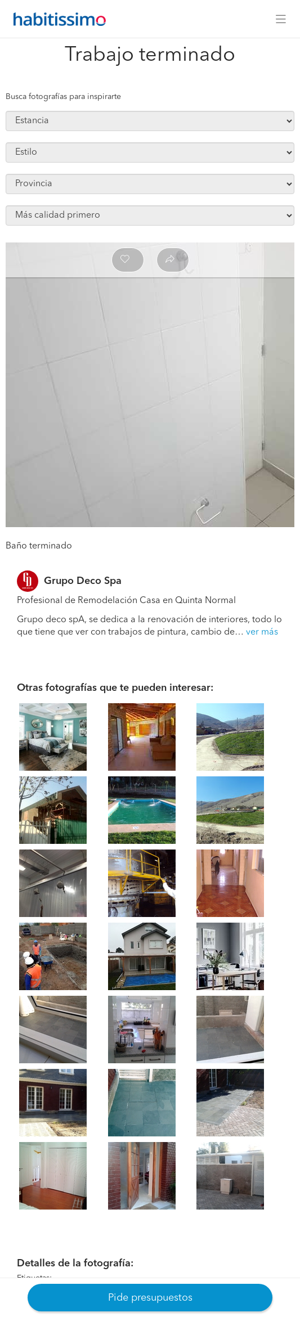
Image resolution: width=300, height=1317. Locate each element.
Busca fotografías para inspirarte (63, 97)
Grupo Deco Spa (83, 581)
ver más (262, 632)
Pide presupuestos (150, 1298)
